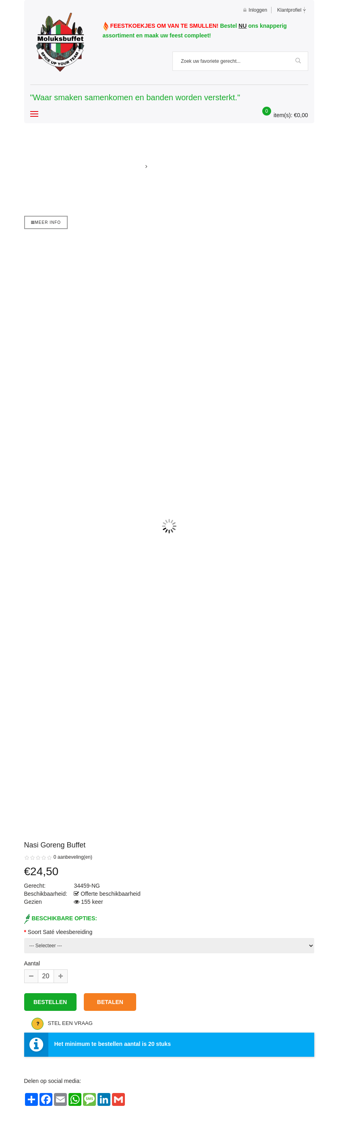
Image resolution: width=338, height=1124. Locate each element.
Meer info (46, 222)
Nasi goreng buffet (176, 166)
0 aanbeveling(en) (73, 857)
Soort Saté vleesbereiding (60, 932)
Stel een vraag (70, 1023)
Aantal (32, 963)
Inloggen (255, 10)
